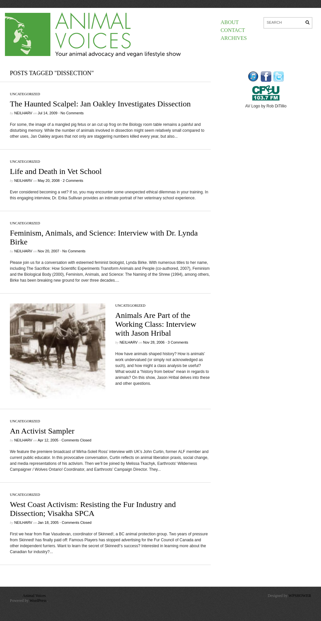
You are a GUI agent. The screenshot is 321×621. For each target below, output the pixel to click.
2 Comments (73, 181)
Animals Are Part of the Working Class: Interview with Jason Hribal (155, 324)
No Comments (72, 113)
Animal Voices (34, 595)
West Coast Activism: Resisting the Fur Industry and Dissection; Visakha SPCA (93, 509)
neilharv (23, 113)
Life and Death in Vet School (56, 171)
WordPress (38, 600)
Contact (233, 30)
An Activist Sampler (42, 431)
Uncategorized (25, 94)
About (230, 22)
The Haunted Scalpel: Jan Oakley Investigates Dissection (100, 103)
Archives (234, 38)
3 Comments (178, 342)
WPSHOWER (299, 595)
